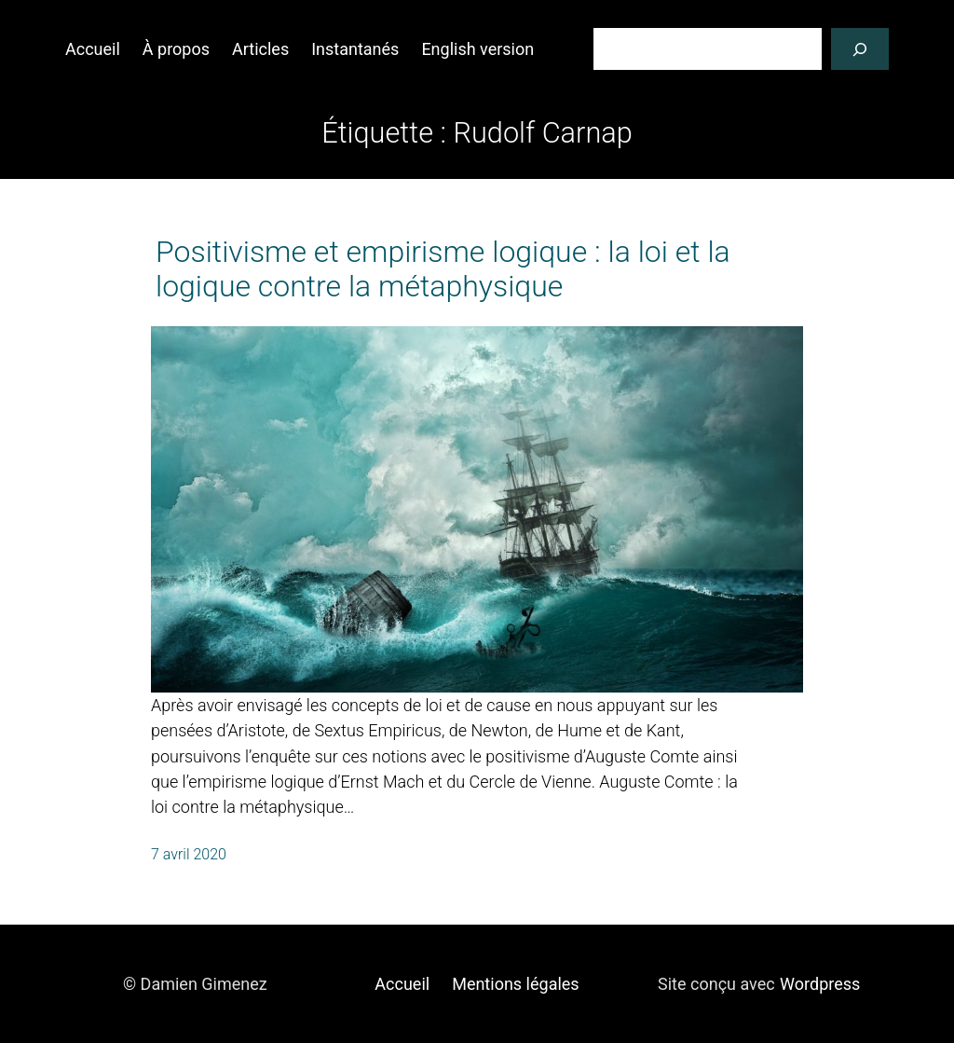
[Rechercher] (860, 49)
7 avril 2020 (188, 854)
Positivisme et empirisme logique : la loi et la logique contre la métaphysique (443, 269)
